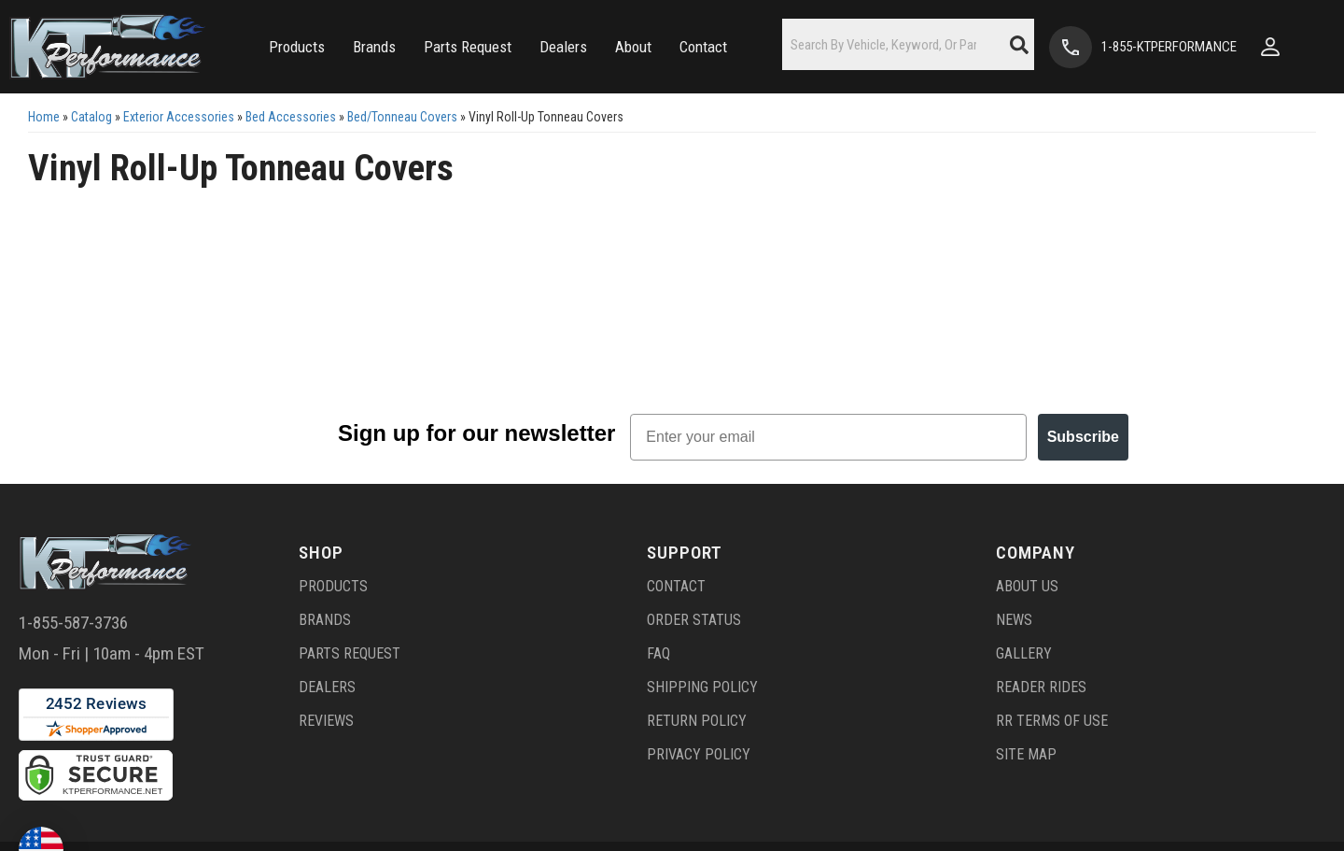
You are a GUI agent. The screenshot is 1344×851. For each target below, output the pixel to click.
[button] (286, 47)
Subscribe (1083, 443)
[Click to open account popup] (1289, 46)
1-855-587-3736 (73, 629)
